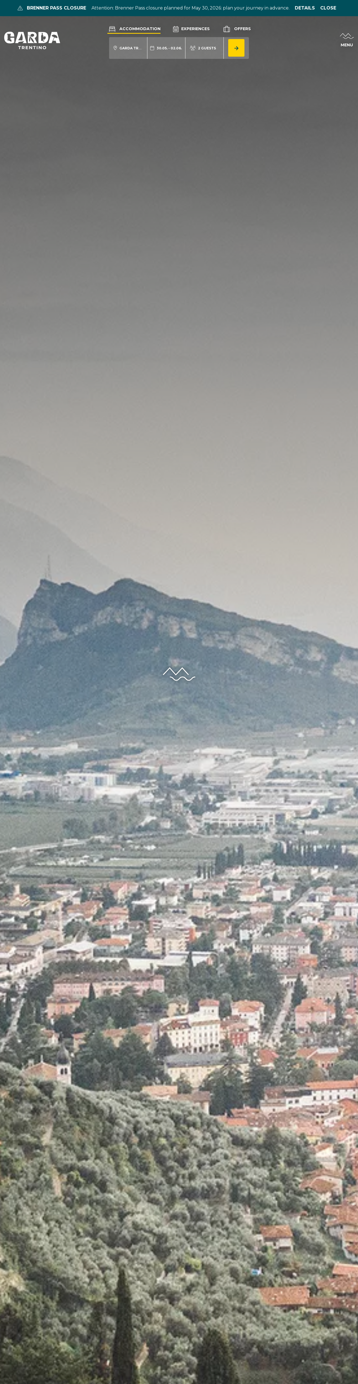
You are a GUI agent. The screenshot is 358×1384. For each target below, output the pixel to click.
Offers (236, 29)
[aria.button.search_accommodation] (236, 48)
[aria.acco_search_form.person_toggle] (203, 48)
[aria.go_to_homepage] (32, 40)
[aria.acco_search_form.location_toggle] (128, 48)
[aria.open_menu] (347, 40)
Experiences (191, 28)
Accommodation (134, 28)
